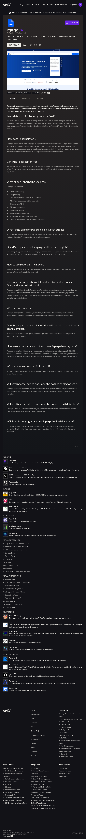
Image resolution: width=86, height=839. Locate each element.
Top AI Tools (35, 731)
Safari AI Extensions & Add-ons (13, 768)
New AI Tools (35, 714)
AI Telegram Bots (9, 579)
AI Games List (63, 754)
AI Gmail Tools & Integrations (13, 589)
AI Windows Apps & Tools (11, 790)
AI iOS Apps (7, 787)
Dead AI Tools (8, 612)
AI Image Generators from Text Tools (16, 543)
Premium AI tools (64, 773)
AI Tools (33, 756)
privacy (75, 833)
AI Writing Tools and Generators (69, 749)
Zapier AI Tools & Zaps (38, 803)
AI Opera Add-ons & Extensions (13, 798)
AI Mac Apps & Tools (9, 781)
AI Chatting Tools (9, 556)
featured (6, 489)
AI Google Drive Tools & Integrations (43, 800)
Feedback (34, 752)
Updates (34, 743)
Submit (33, 727)
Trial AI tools (63, 776)
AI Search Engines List (66, 746)
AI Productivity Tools (66, 757)
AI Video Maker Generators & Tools (15, 547)
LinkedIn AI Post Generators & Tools (43, 806)
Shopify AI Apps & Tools (11, 601)
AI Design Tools (8, 559)
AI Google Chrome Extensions (13, 771)
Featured (34, 723)
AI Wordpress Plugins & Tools (13, 598)
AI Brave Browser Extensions (12, 800)
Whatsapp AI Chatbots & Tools (14, 592)
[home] (7, 4)
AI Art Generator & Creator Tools (15, 550)
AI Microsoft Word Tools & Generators (17, 582)
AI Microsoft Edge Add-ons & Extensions (12, 775)
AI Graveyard (35, 739)
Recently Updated (10, 654)
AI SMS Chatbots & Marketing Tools (15, 803)
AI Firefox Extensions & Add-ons (13, 779)
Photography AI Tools (10, 565)
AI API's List (7, 784)
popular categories (11, 540)
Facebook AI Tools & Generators (14, 604)
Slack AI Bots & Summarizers (40, 798)
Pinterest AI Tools (9, 607)
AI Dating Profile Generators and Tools (16, 572)
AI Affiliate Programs (38, 735)
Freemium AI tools (65, 771)
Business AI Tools (65, 751)
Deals (32, 719)
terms (81, 833)
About (33, 747)
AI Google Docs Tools (10, 595)
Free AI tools (63, 768)
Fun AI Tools (7, 562)
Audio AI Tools (8, 568)
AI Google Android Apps (11, 792)
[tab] (12, 98)
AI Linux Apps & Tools (10, 795)
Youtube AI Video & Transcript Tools (43, 808)
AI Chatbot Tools (9, 553)
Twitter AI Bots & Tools (11, 585)
